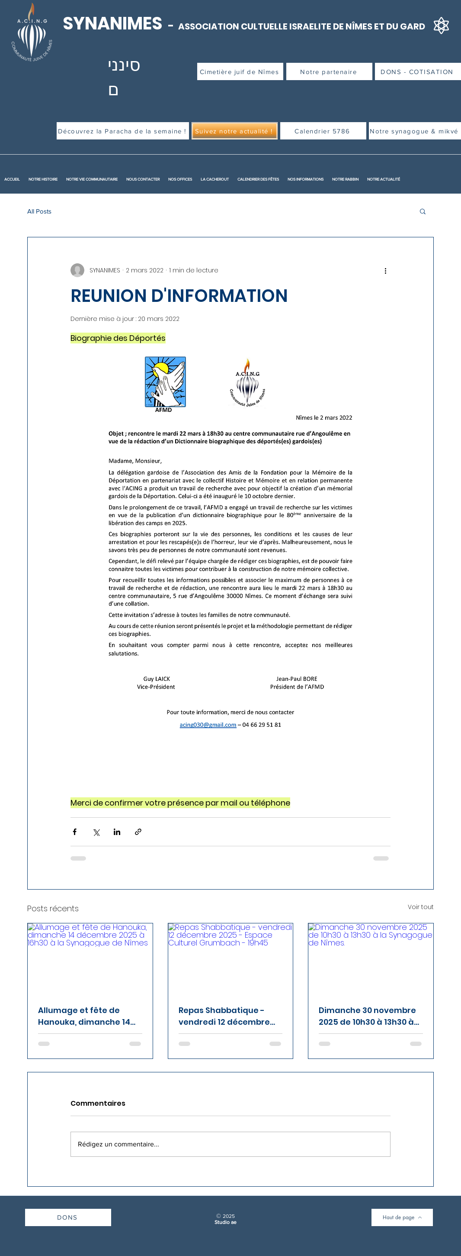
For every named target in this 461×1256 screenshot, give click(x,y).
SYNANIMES (114, 23)
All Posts (39, 211)
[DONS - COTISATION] (418, 71)
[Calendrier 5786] (323, 130)
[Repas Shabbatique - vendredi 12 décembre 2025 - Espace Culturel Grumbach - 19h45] (230, 958)
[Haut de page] (402, 1217)
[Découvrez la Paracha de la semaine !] (123, 130)
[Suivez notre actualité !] (235, 130)
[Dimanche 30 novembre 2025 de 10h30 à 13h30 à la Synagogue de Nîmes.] (370, 958)
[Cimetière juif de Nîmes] (240, 71)
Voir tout (421, 907)
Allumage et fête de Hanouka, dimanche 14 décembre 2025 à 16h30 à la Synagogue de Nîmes (89, 1016)
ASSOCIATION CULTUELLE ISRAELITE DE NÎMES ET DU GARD (301, 26)
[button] (423, 210)
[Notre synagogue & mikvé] (415, 130)
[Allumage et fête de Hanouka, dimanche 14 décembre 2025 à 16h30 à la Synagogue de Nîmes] (90, 958)
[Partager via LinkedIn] (117, 832)
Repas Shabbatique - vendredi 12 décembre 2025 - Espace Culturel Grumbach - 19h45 (224, 1016)
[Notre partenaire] (329, 71)
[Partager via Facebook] (74, 832)
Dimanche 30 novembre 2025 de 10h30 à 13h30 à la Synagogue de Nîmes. (368, 1016)
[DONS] (68, 1217)
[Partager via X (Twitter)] (96, 832)
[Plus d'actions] (385, 270)
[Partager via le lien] (138, 832)
